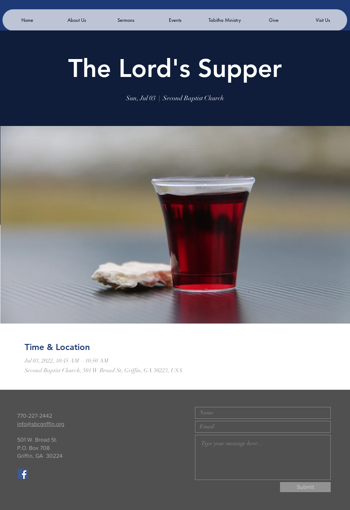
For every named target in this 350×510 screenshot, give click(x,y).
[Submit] (305, 487)
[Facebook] (23, 474)
